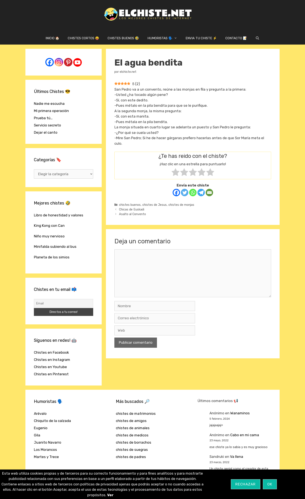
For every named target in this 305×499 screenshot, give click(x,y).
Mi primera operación (51, 111)
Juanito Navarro (47, 442)
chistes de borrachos (133, 442)
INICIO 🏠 (52, 38)
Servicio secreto (47, 125)
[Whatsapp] (193, 192)
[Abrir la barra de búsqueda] (257, 38)
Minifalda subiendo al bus (55, 246)
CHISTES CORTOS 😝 (83, 38)
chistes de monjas (181, 205)
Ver (110, 495)
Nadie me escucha (49, 103)
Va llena (236, 456)
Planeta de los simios (51, 257)
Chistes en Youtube (50, 367)
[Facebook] (176, 192)
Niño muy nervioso (49, 236)
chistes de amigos (131, 421)
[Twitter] (184, 192)
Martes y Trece (46, 457)
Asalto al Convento (132, 214)
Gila (37, 435)
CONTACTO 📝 (236, 38)
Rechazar (245, 484)
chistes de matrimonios (136, 413)
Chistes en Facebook (51, 352)
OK (270, 484)
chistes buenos (130, 205)
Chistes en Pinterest (51, 374)
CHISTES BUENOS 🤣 (123, 38)
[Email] (209, 192)
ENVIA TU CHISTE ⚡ (201, 38)
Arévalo (40, 413)
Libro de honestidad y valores (58, 215)
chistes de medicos (132, 435)
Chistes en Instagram (52, 359)
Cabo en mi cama (244, 435)
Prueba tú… (43, 118)
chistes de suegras (132, 449)
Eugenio (40, 428)
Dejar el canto (45, 132)
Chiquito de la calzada (52, 421)
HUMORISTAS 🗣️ (164, 38)
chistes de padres (131, 457)
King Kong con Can (49, 225)
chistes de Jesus (154, 205)
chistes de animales (133, 428)
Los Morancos (45, 449)
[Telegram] (201, 192)
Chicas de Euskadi (131, 209)
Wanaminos (240, 413)
